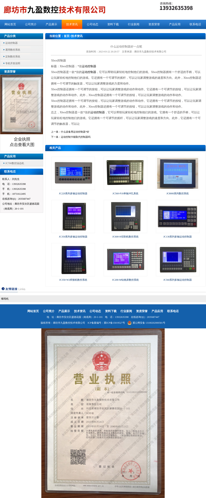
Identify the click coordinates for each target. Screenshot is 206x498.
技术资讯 (72, 24)
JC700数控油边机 (14, 163)
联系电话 (195, 24)
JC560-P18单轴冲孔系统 (125, 193)
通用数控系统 (12, 49)
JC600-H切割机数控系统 (125, 236)
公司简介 (31, 24)
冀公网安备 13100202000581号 (146, 323)
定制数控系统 (12, 56)
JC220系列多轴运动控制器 (73, 193)
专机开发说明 (12, 63)
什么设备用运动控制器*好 (75, 131)
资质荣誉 (154, 24)
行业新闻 (133, 24)
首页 (66, 36)
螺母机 (5, 298)
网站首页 (10, 24)
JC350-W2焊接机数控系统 (73, 279)
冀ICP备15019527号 (114, 322)
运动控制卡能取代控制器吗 (75, 137)
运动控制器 (11, 43)
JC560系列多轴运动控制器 (177, 279)
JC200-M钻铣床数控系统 (125, 279)
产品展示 (51, 24)
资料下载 (113, 24)
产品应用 (175, 24)
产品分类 (10, 36)
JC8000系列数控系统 (178, 193)
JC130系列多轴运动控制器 (177, 236)
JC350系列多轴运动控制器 (73, 236)
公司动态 (92, 24)
